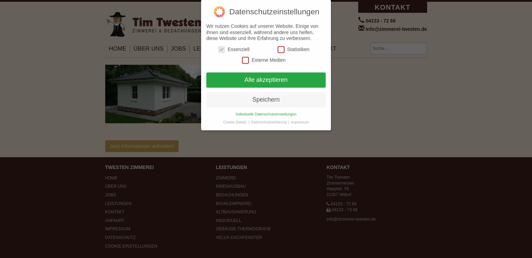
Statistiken (294, 45)
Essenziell (234, 45)
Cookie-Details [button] (235, 118)
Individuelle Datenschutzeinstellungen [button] (266, 110)
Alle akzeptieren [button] (266, 75)
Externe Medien (264, 56)
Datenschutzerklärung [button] (269, 118)
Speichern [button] (266, 95)
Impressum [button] (300, 118)
